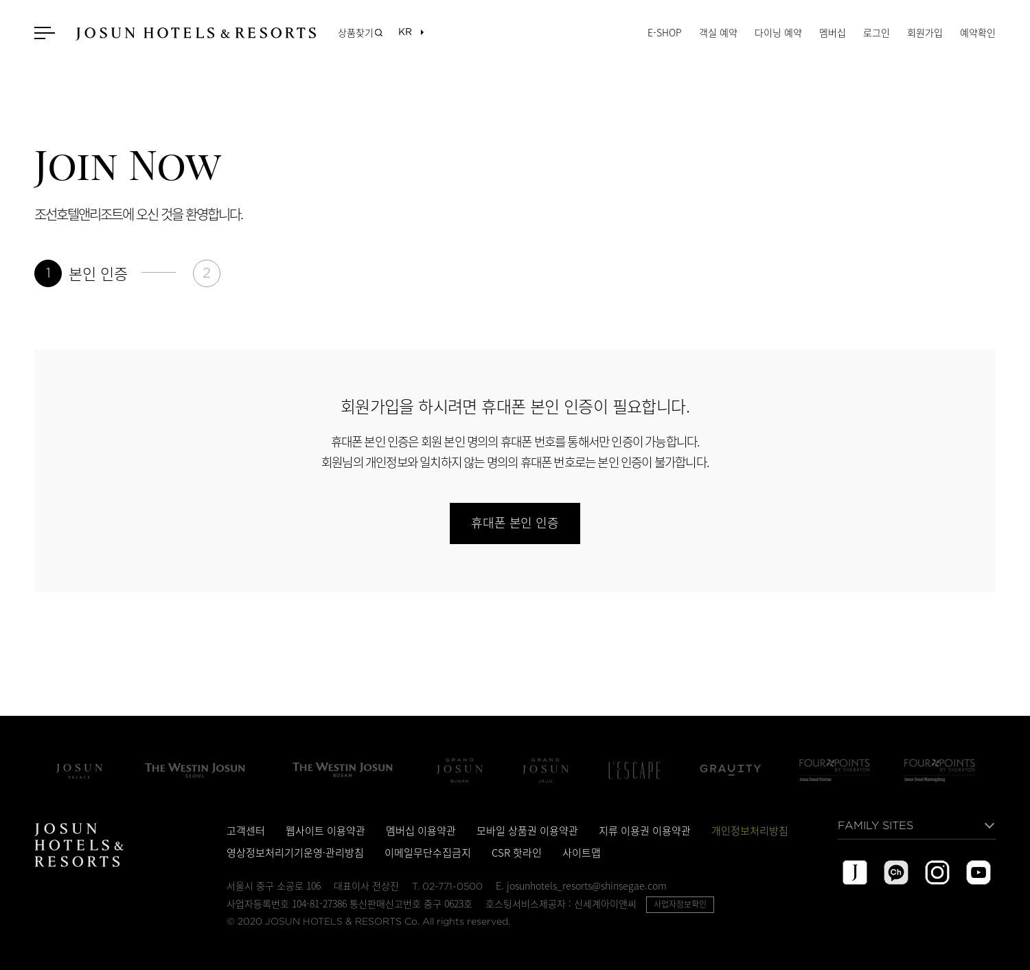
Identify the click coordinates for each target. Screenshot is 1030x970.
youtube (978, 872)
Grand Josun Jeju (545, 770)
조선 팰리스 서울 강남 (79, 770)
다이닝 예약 (778, 32)
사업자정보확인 (680, 904)
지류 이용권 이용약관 (645, 830)
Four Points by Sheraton (834, 770)
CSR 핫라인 (517, 852)
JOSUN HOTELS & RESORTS (196, 33)
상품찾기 (356, 32)
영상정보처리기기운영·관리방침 (295, 852)
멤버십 (832, 32)
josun (855, 872)
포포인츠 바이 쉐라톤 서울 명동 (939, 770)
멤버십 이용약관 (421, 830)
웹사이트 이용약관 (325, 830)
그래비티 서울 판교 (731, 770)
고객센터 (246, 830)
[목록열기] (405, 32)
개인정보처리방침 (749, 830)
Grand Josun (459, 770)
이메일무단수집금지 (428, 852)
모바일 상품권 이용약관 (527, 830)
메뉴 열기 (46, 33)
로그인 (876, 32)
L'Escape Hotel (634, 770)
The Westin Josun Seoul (195, 770)
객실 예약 (718, 32)
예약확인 (978, 32)
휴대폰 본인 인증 (514, 523)
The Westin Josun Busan (343, 770)
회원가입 (925, 32)
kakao (896, 872)
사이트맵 (581, 852)
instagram (937, 872)
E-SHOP (665, 32)
